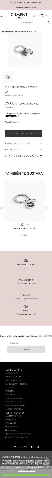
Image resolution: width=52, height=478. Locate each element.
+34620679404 (16, 2)
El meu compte (11, 373)
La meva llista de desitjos (16, 384)
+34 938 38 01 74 (11, 427)
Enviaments (10, 394)
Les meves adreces (13, 380)
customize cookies (26, 470)
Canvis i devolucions (14, 398)
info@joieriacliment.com (32, 2)
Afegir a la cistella (23, 133)
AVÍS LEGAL (9, 391)
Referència (9, 95)
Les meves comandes (14, 377)
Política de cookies (13, 402)
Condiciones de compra (15, 405)
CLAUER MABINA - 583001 (25, 228)
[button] (46, 208)
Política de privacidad (14, 409)
